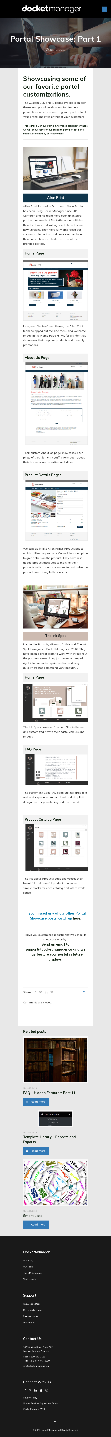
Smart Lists (32, 1216)
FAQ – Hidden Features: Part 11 (49, 1093)
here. (77, 918)
